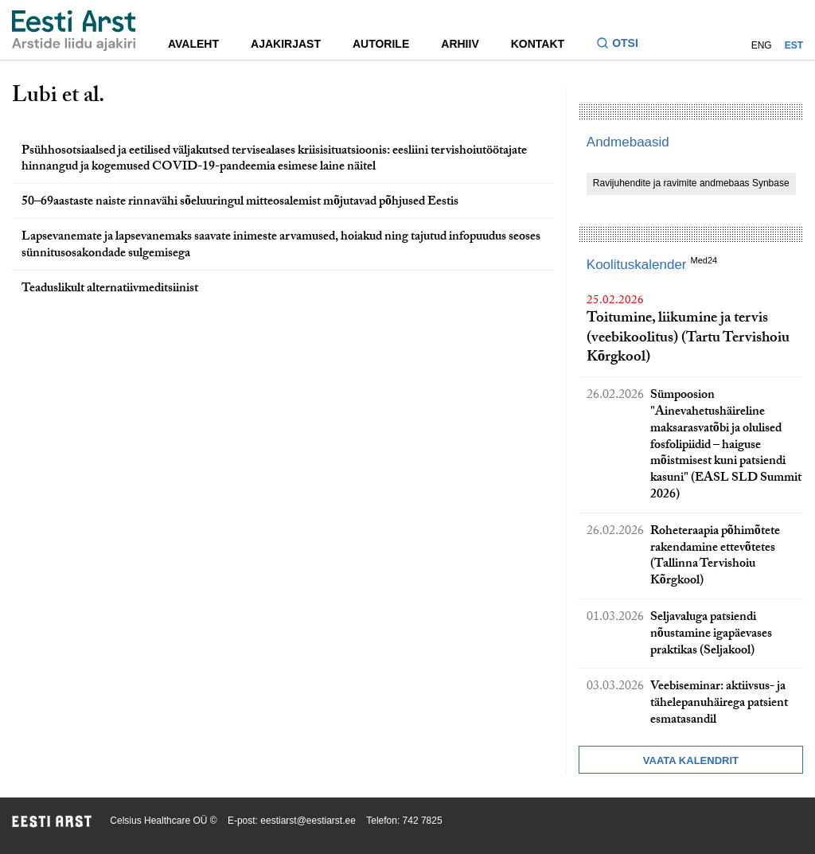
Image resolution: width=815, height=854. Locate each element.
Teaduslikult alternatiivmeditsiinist (109, 289)
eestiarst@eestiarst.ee (308, 820)
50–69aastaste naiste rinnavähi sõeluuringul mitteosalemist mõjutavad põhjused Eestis (239, 202)
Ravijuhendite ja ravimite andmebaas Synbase (691, 183)
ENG (761, 45)
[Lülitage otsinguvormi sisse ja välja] (623, 45)
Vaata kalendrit (691, 760)
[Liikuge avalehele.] (74, 31)
